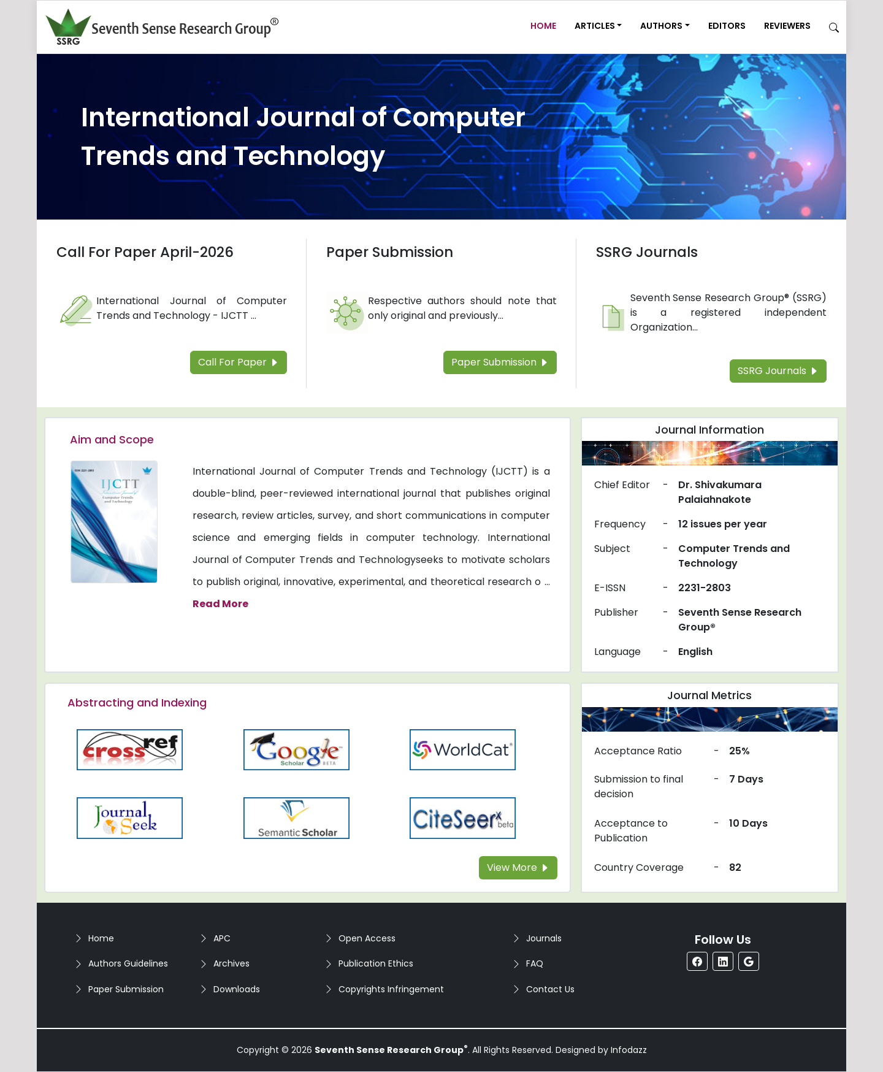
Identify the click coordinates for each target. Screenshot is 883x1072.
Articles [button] (595, 26)
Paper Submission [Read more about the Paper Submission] (389, 252)
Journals (544, 938)
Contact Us (550, 989)
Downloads (236, 989)
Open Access (367, 938)
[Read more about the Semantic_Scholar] (296, 817)
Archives (231, 963)
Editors (727, 26)
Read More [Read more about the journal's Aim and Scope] (220, 604)
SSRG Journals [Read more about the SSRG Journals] (647, 252)
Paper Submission (126, 989)
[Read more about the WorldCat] (463, 749)
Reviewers (787, 26)
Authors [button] (661, 26)
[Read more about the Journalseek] (130, 817)
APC (222, 938)
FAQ (534, 963)
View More (518, 867)
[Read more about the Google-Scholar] (296, 749)
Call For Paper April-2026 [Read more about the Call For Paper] (145, 252)
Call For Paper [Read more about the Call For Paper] (238, 362)
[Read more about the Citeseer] (463, 817)
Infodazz (629, 1050)
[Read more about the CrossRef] (130, 749)
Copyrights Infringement (391, 989)
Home (543, 26)
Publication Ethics (375, 963)
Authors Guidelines (128, 963)
